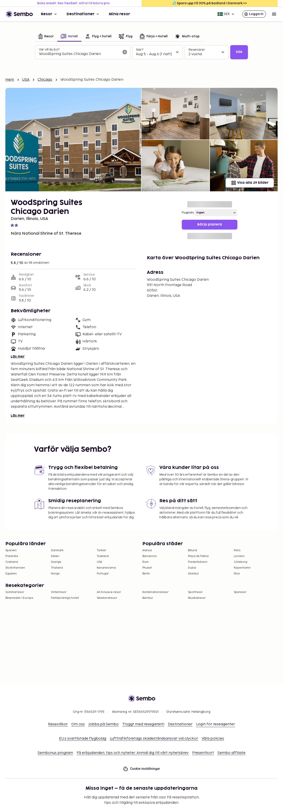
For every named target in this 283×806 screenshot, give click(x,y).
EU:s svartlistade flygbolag (82, 738)
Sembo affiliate (231, 753)
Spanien (11, 550)
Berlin (146, 573)
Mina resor (119, 14)
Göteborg (240, 562)
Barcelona (149, 556)
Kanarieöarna (106, 568)
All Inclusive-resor (109, 592)
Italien (55, 556)
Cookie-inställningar (141, 769)
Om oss (78, 724)
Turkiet (101, 550)
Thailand (57, 568)
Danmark (57, 550)
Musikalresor (197, 598)
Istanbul (193, 573)
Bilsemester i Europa (19, 598)
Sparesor (240, 592)
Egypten (11, 573)
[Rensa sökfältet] (124, 52)
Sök (239, 52)
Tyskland (103, 556)
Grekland (11, 562)
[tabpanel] (141, 52)
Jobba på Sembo (103, 724)
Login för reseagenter (215, 724)
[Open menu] (274, 14)
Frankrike (11, 556)
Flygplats (188, 212)
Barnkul (147, 598)
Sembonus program (55, 753)
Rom (145, 562)
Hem (9, 80)
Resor (49, 14)
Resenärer (196, 50)
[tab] (46, 37)
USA (25, 80)
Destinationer (83, 14)
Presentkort (203, 753)
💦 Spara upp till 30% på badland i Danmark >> (209, 3)
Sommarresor (14, 592)
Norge (55, 573)
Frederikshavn (197, 562)
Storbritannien (15, 568)
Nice (237, 573)
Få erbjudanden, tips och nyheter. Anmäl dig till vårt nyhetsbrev (133, 753)
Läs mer (18, 356)
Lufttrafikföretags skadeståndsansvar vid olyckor (154, 738)
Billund (192, 550)
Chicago (45, 80)
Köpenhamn (242, 568)
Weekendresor (107, 598)
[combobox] (79, 54)
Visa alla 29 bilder (249, 183)
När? (139, 50)
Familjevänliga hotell (65, 598)
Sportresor (195, 592)
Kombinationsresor (155, 592)
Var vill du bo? (49, 49)
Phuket (147, 568)
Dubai (192, 568)
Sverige (56, 562)
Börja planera (209, 224)
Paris (237, 550)
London (239, 556)
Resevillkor (58, 724)
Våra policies (213, 738)
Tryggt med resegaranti (143, 724)
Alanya (147, 550)
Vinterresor (58, 592)
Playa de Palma (198, 556)
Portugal (102, 573)
